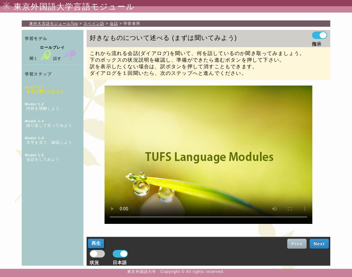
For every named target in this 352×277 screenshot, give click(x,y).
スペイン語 (93, 23)
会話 (114, 23)
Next (319, 243)
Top (53, 23)
